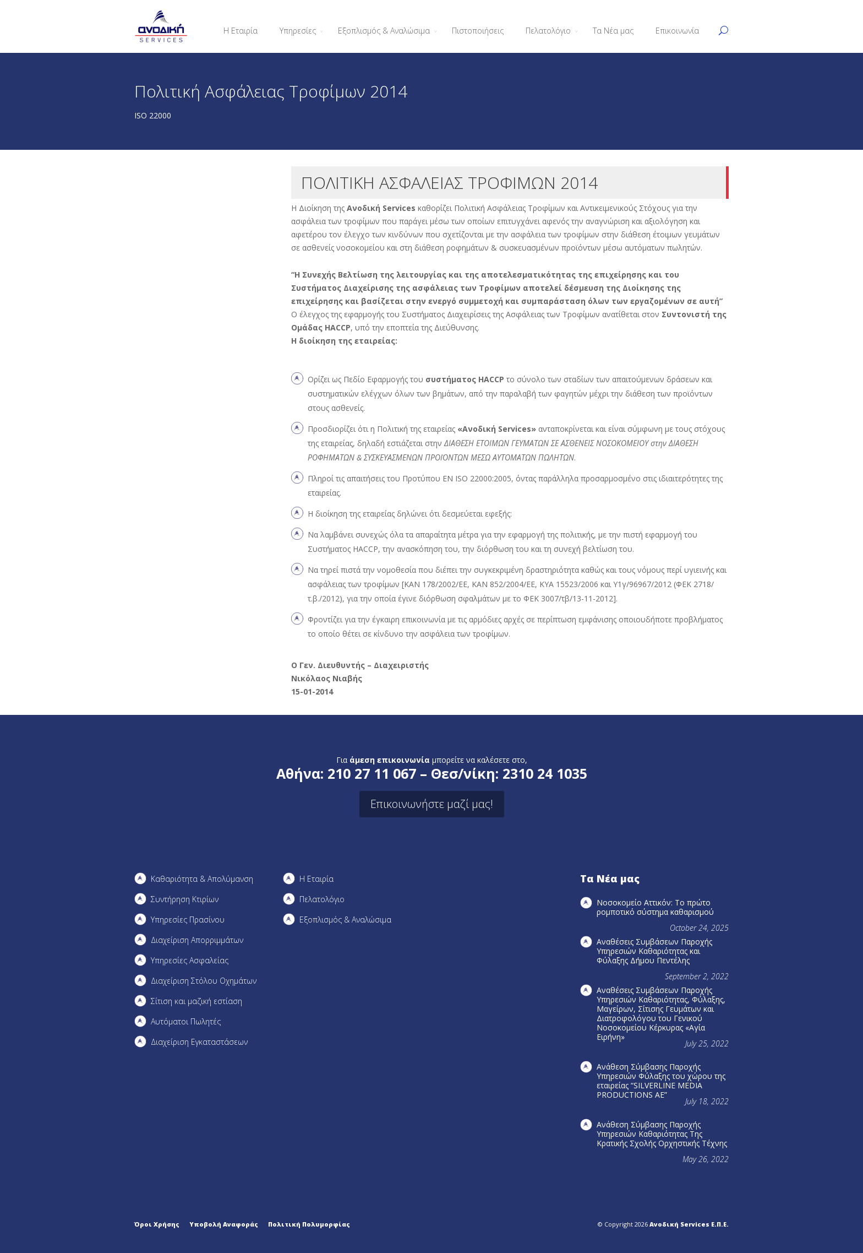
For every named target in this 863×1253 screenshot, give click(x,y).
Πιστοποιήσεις (478, 30)
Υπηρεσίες (298, 30)
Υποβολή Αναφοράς (223, 1224)
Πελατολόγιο (548, 30)
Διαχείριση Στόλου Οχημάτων (203, 980)
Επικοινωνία (677, 30)
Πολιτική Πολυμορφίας (309, 1224)
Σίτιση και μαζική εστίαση (196, 1001)
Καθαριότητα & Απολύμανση (202, 879)
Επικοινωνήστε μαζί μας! (431, 803)
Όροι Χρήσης (156, 1224)
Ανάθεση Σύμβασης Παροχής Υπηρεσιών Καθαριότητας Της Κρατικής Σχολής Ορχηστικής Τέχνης (662, 1133)
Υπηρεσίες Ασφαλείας (189, 960)
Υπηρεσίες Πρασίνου (188, 919)
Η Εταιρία (240, 30)
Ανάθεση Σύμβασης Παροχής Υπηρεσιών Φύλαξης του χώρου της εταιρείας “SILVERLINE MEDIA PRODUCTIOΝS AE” (661, 1080)
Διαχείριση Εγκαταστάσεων (199, 1042)
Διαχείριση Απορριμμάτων (197, 940)
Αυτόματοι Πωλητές (186, 1021)
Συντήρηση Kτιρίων (185, 899)
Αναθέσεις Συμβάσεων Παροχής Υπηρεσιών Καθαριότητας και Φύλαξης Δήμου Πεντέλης (654, 950)
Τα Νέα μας (613, 30)
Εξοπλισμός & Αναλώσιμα (384, 30)
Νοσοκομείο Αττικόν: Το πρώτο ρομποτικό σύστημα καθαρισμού (655, 907)
